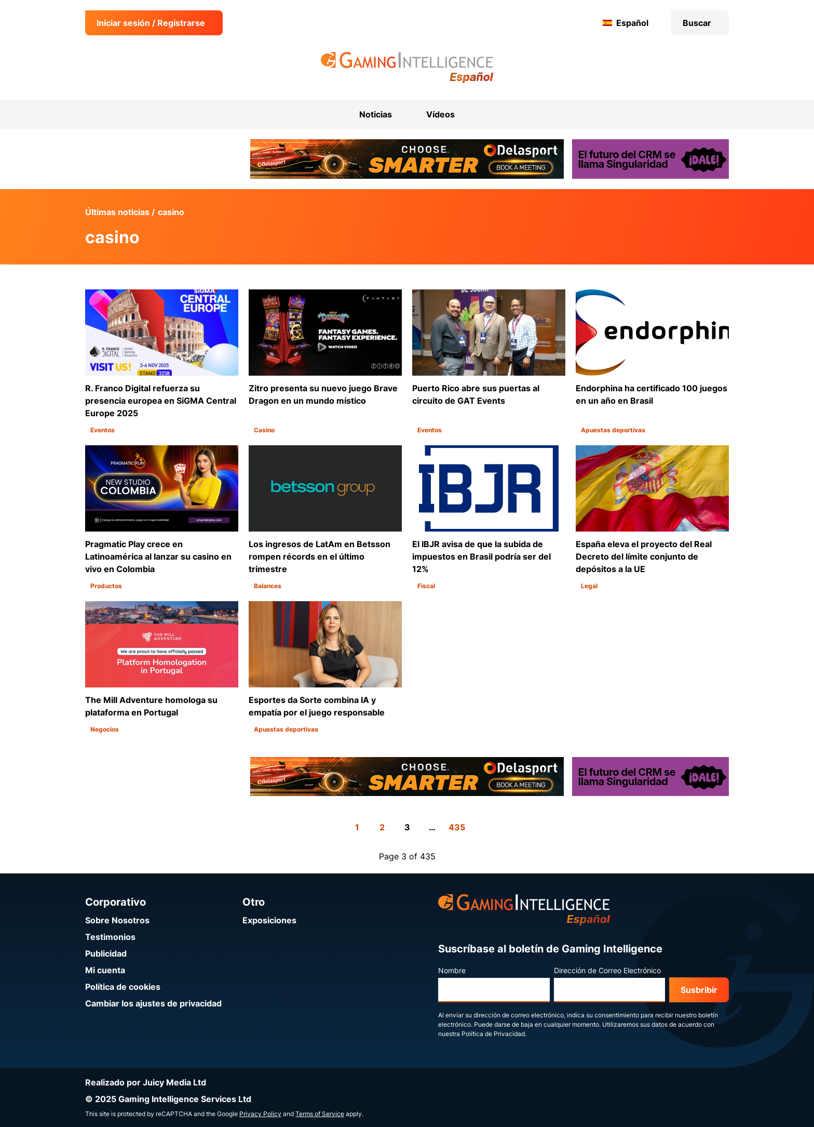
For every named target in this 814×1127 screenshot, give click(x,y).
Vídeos (440, 114)
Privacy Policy (260, 1114)
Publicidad (106, 953)
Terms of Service (319, 1114)
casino (171, 212)
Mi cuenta (105, 970)
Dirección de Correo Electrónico (607, 970)
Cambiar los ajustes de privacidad (153, 1003)
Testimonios (110, 937)
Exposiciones (269, 920)
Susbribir (699, 990)
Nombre (452, 970)
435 (457, 827)
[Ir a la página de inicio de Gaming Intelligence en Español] (407, 67)
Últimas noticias (117, 212)
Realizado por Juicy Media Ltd (145, 1082)
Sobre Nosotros (117, 920)
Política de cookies (122, 987)
